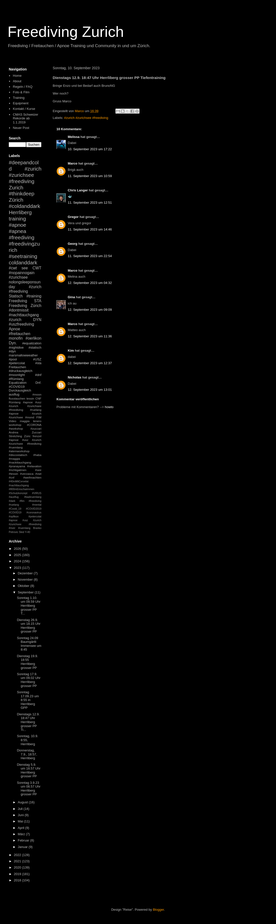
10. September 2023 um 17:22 (90, 149)
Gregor (73, 217)
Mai (21, 821)
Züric (27, 436)
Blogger (158, 909)
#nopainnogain (21, 273)
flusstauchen (17, 398)
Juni (21, 815)
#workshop (16, 428)
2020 (18, 867)
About (17, 81)
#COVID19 (17, 387)
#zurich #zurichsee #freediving (86, 118)
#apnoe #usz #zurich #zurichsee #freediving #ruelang (25, 406)
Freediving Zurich (66, 31)
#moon (36, 394)
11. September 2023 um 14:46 (90, 229)
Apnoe (14, 329)
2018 (18, 880)
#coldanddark (24, 206)
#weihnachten (32, 477)
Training (18, 98)
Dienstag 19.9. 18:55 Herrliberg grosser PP (27, 662)
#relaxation (34, 466)
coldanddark (23, 262)
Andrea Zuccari (25, 432)
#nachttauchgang (24, 315)
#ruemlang (24, 528)
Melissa (74, 137)
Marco (72, 163)
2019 (18, 874)
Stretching (15, 436)
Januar (23, 847)
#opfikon (14, 516)
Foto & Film (21, 92)
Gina (71, 297)
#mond (29, 417)
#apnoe (17, 225)
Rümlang (15, 402)
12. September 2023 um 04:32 (90, 283)
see (25, 268)
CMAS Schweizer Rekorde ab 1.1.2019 (25, 118)
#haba (37, 454)
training (17, 218)
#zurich (15, 320)
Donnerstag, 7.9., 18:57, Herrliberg (27, 754)
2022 (18, 855)
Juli (21, 809)
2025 (18, 555)
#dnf (38, 375)
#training (33, 296)
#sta (38, 363)
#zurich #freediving (25, 289)
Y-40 (27, 532)
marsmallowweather (23, 355)
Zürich (16, 200)
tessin (30, 398)
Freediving (18, 301)
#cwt (13, 268)
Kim (71, 350)
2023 (18, 568)
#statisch (35, 347)
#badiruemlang (32, 497)
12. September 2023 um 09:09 (90, 310)
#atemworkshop (19, 451)
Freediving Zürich (25, 305)
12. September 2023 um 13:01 (90, 390)
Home (17, 76)
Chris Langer (78, 190)
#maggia (14, 458)
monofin (16, 338)
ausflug (14, 394)
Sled (21, 532)
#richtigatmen (17, 470)
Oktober (24, 586)
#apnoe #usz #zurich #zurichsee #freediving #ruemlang (25, 443)
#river (12, 528)
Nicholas (74, 377)
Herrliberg (20, 212)
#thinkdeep (21, 193)
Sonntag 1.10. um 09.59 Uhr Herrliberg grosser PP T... (28, 605)
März (22, 834)
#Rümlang (16, 379)
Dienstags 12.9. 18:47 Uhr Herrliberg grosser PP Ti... (28, 722)
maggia (24, 421)
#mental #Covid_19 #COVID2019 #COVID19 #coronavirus (25, 508)
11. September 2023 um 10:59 (90, 176)
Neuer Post (21, 128)
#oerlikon (33, 338)
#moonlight (17, 375)
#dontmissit (19, 310)
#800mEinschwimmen (21, 489)
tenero (37, 421)
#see (38, 470)
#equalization (31, 343)
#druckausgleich (20, 371)
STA (37, 301)
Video (12, 421)
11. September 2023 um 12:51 (90, 202)
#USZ (37, 359)
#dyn (12, 351)
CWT (36, 268)
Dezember (26, 573)
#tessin (13, 473)
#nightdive (16, 347)
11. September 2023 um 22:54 (90, 256)
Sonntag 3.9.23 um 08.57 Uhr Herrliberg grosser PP (28, 788)
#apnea (17, 231)
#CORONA (34, 424)
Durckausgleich (20, 390)
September (26, 592)
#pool (13, 359)
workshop (15, 424)
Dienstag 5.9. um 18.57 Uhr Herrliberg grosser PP (28, 770)
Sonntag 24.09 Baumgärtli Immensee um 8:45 (29, 644)
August (23, 802)
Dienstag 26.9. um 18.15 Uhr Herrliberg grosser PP (28, 626)
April (21, 828)
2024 (18, 561)
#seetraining (23, 256)
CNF (38, 398)
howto (109, 407)
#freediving (21, 237)
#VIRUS (36, 493)
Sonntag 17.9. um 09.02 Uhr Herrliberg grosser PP (28, 680)
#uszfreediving (21, 324)
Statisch (16, 296)
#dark (12, 501)
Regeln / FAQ (22, 87)
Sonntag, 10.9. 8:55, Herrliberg (27, 740)
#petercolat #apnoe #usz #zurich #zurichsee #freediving (25, 520)
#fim (22, 501)
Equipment (20, 103)
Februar (24, 840)
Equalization (18, 382)
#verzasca (26, 473)
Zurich (16, 187)
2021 (18, 861)
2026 (18, 549)
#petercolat (17, 363)
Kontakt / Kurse (24, 109)
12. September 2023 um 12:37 (90, 363)
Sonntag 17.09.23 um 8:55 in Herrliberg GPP (28, 700)
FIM (38, 417)
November (26, 579)
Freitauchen (17, 367)
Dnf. (38, 382)
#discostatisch (18, 454)
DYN (37, 320)
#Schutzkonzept (18, 493)
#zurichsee (18, 277)
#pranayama (17, 466)
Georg (72, 244)
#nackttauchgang (20, 462)
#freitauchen (19, 334)
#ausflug (14, 497)
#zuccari (35, 428)
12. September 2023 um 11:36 (90, 336)
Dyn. (13, 343)
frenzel (37, 436)
